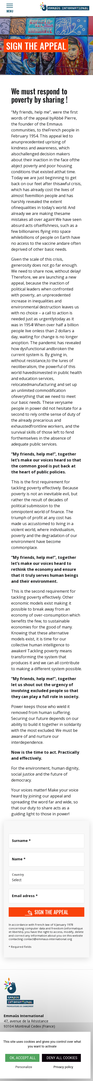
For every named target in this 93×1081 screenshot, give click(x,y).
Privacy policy (63, 1067)
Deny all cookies (61, 1058)
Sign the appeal (46, 912)
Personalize (23, 1067)
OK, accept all (22, 1058)
